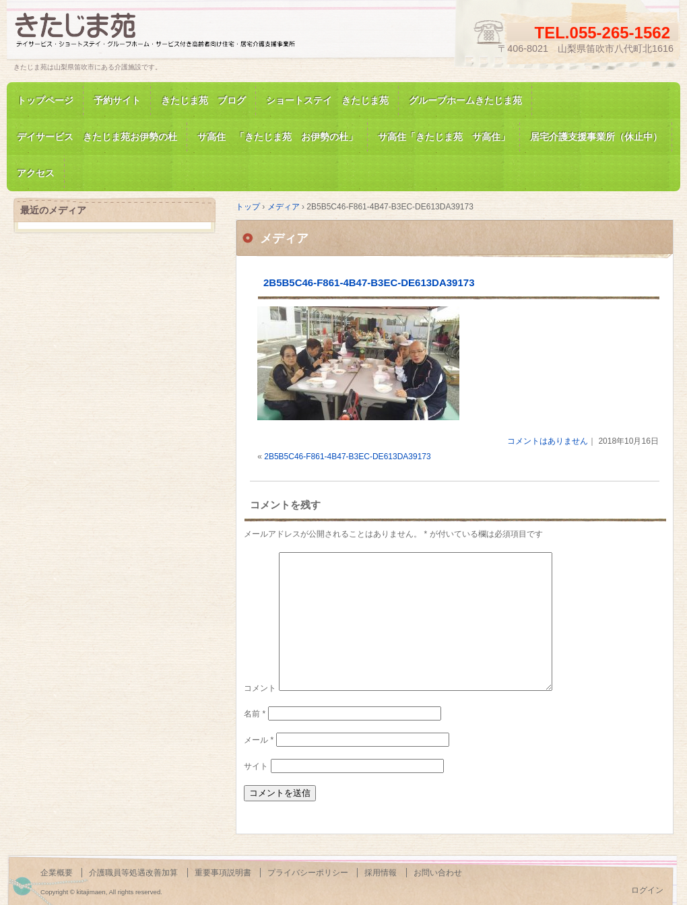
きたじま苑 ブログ (203, 100)
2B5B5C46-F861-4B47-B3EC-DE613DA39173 (369, 282)
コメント (260, 688)
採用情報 (380, 872)
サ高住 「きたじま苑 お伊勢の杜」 (277, 136)
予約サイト (117, 100)
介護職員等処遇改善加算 (133, 872)
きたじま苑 (168, 36)
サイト (256, 766)
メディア (284, 238)
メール (258, 740)
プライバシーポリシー (307, 872)
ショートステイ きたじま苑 (327, 100)
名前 (254, 713)
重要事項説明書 (223, 872)
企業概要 (56, 872)
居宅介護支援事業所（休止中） (596, 136)
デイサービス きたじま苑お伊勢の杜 (97, 136)
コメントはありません (547, 441)
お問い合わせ (438, 872)
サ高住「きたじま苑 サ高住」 (444, 136)
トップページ (45, 100)
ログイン (647, 890)
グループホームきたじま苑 (465, 100)
